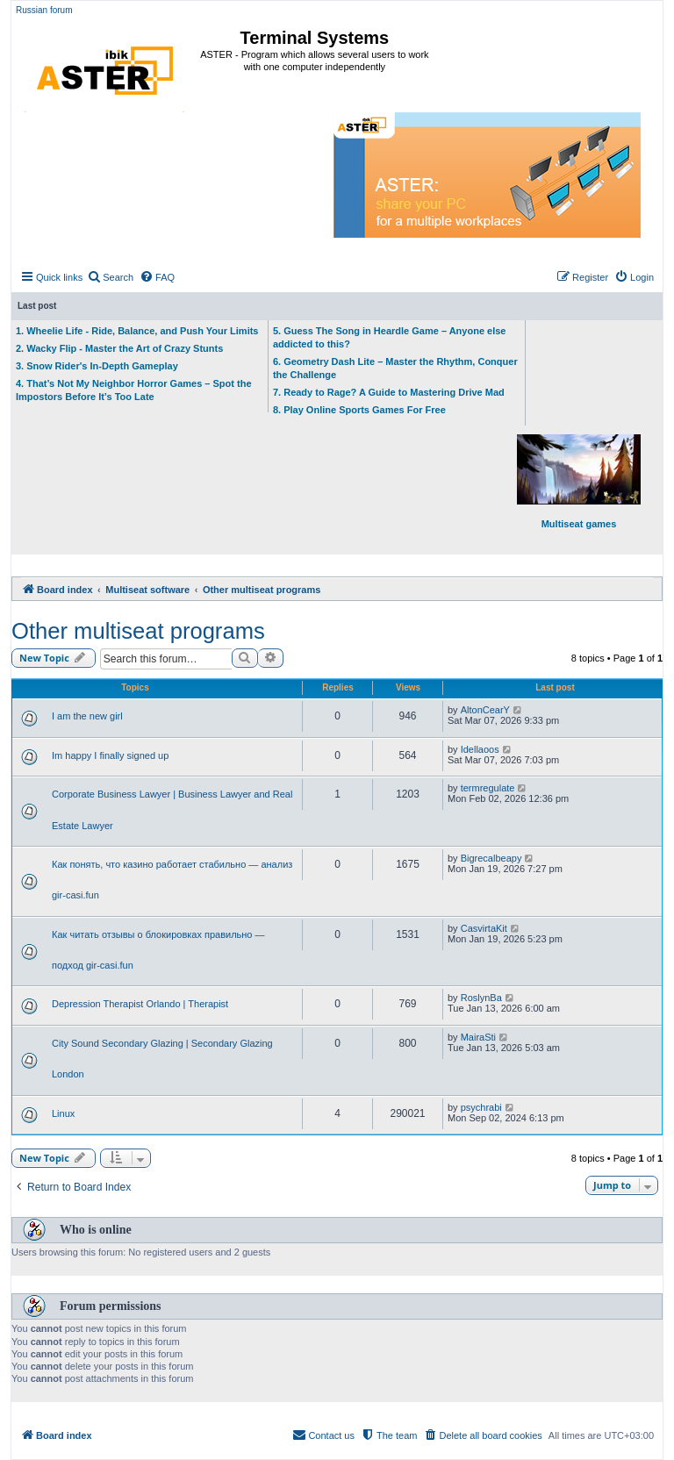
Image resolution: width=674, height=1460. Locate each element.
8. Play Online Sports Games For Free (359, 409)
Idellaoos (480, 749)
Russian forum (44, 10)
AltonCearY (485, 710)
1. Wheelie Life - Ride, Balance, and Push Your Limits (137, 331)
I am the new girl (87, 716)
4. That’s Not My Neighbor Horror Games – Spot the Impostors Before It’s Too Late (134, 390)
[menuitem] (110, 277)
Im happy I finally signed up (110, 755)
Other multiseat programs (138, 631)
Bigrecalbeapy (491, 858)
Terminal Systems (315, 37)
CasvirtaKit (484, 928)
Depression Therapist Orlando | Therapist (140, 1003)
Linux (63, 1113)
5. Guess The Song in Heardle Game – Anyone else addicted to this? (389, 337)
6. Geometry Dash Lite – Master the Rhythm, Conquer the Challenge (395, 368)
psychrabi (481, 1107)
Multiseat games (579, 481)
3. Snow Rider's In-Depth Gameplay (97, 366)
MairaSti (478, 1037)
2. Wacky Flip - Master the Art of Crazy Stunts (119, 348)
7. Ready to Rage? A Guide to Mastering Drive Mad (389, 392)
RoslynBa (481, 997)
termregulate (488, 788)
